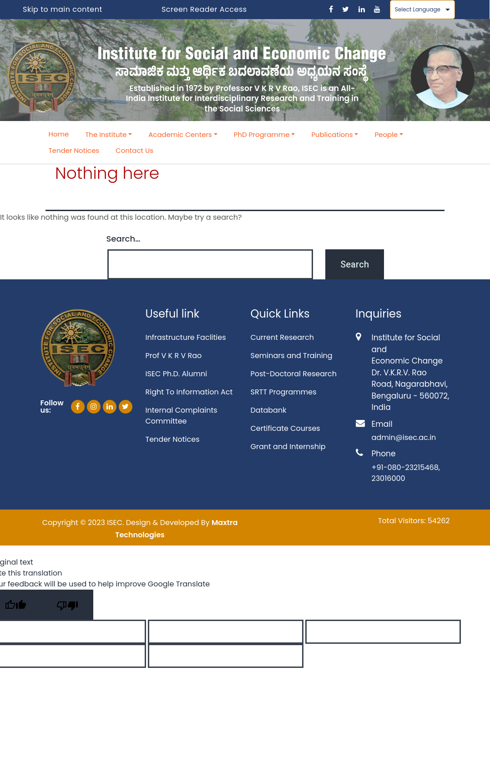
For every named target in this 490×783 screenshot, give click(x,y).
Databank (269, 410)
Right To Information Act (189, 392)
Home (59, 134)
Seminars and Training (292, 355)
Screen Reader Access (204, 9)
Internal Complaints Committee (181, 415)
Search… (123, 238)
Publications (332, 134)
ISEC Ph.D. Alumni (176, 374)
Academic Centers (180, 134)
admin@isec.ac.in (404, 437)
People (386, 134)
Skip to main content (62, 9)
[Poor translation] (67, 605)
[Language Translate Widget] (422, 9)
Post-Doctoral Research (294, 374)
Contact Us (134, 150)
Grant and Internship (288, 446)
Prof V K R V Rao (174, 355)
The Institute (105, 134)
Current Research (282, 337)
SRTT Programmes (284, 392)
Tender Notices (74, 150)
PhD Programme (262, 134)
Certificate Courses (285, 428)
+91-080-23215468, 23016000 (406, 473)
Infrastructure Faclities (186, 337)
